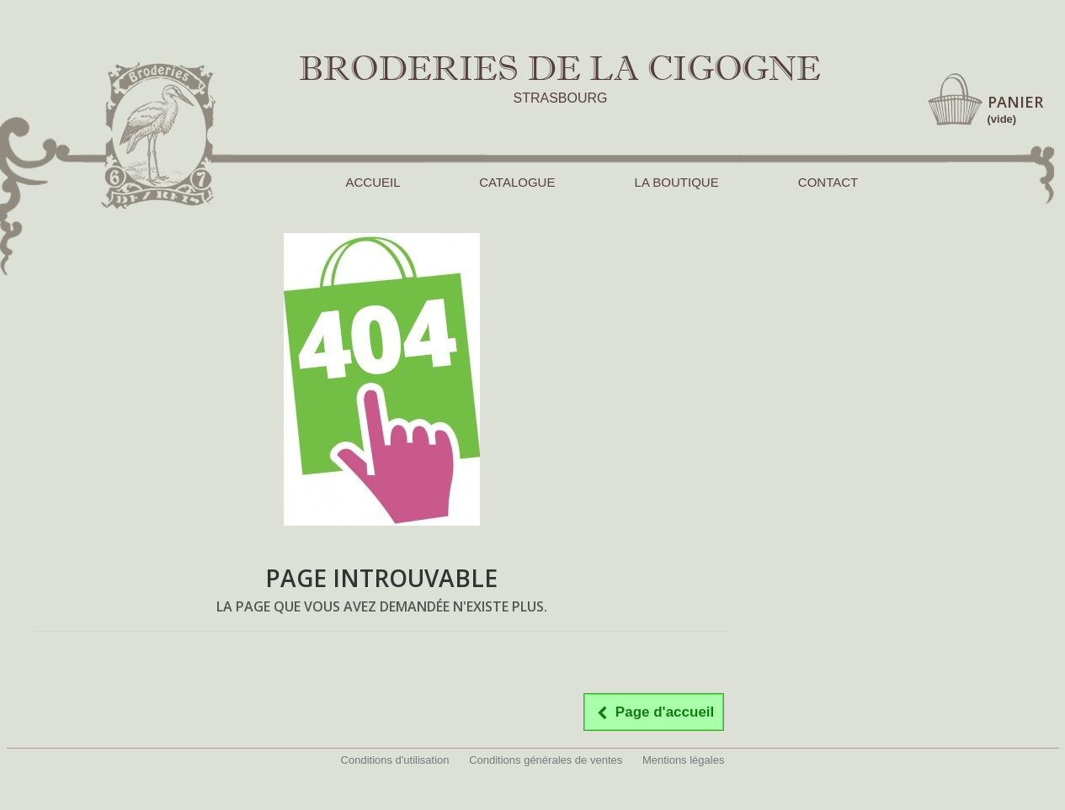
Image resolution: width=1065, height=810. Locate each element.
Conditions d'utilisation (395, 760)
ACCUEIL (373, 182)
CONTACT (828, 182)
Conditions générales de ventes (545, 760)
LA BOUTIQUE (677, 182)
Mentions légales (683, 760)
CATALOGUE (517, 182)
